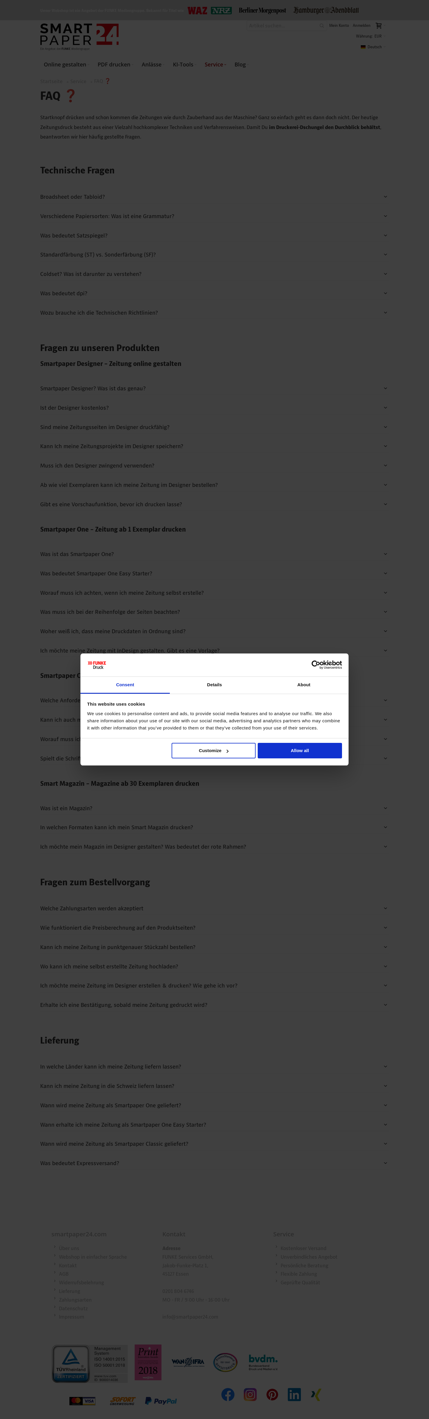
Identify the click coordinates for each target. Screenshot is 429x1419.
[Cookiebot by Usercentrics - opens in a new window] (316, 665)
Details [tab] (214, 684)
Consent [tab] (125, 684)
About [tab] (303, 684)
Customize (214, 750)
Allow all (300, 750)
